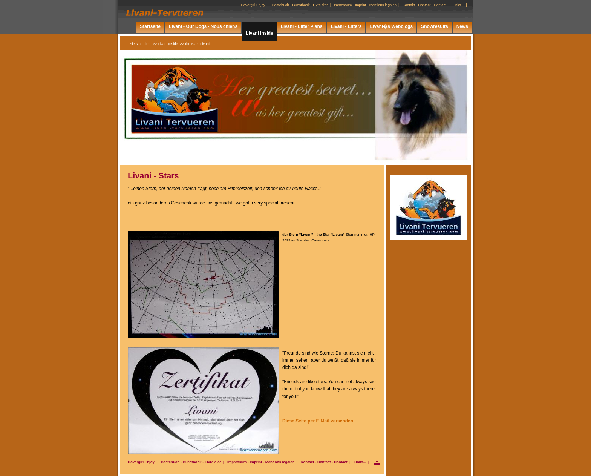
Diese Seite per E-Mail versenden (317, 421)
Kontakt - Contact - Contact (324, 462)
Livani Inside (259, 33)
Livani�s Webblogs (391, 26)
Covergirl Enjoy (141, 462)
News (462, 26)
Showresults (434, 26)
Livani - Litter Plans (302, 26)
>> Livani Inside (165, 43)
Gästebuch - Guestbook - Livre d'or (191, 462)
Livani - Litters (346, 26)
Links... (360, 462)
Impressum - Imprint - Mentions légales (260, 462)
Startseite (150, 26)
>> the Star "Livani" (195, 43)
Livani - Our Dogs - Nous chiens (203, 26)
